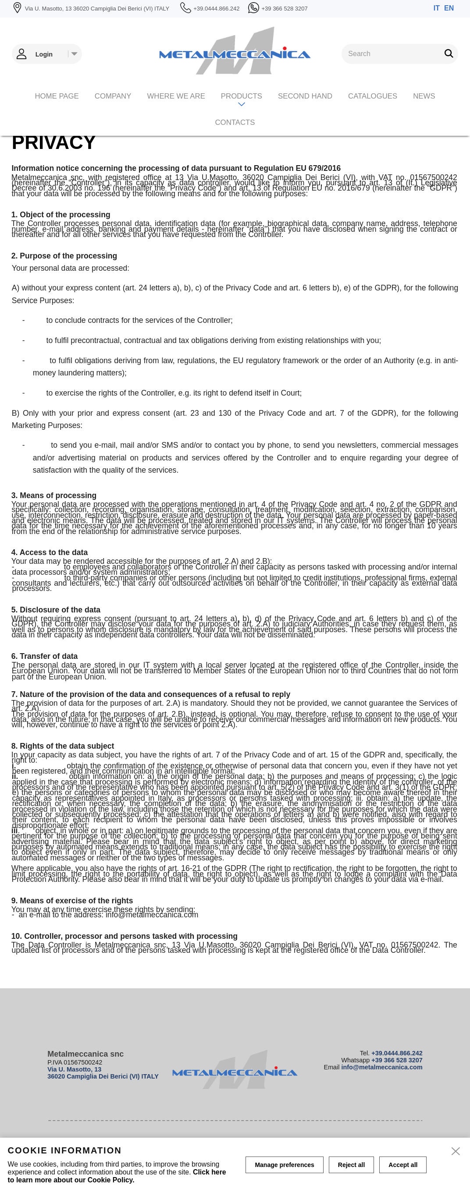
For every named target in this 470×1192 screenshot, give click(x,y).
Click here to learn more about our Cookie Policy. (117, 1176)
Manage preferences (284, 1164)
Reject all (351, 1164)
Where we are (176, 96)
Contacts (235, 122)
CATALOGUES (372, 96)
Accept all (402, 1164)
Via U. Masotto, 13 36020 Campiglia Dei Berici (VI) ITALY (103, 1073)
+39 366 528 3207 (396, 1060)
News (424, 96)
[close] (456, 1151)
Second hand (305, 96)
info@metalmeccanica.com (382, 1067)
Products (241, 96)
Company (113, 96)
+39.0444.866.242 (396, 1053)
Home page (56, 96)
